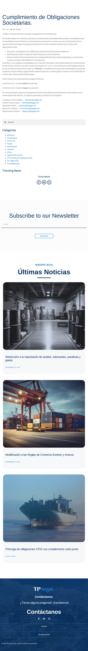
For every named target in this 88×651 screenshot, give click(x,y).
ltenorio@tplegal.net (33, 100)
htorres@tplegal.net (30, 103)
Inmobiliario (12, 146)
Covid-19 (11, 141)
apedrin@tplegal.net (27, 106)
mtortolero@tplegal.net (30, 108)
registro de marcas (15, 155)
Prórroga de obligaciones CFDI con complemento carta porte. (42, 549)
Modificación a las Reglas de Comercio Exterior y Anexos (39, 454)
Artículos (10, 135)
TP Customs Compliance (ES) (19, 158)
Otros (9, 152)
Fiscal (9, 144)
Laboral (10, 149)
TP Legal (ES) (13, 161)
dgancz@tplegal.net (31, 111)
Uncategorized (13, 164)
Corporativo (12, 138)
